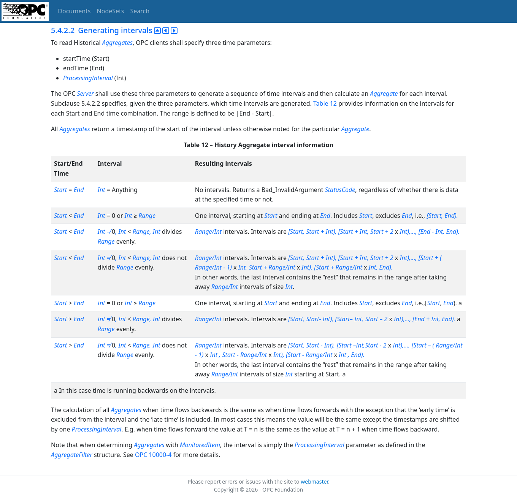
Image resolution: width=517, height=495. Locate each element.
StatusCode (340, 190)
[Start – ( (424, 345)
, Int (120, 231)
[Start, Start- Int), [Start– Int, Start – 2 (338, 319)
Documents (74, 11)
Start (60, 190)
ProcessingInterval (88, 78)
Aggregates (117, 42)
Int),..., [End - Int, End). (430, 231)
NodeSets (110, 11)
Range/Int (208, 231)
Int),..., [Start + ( (420, 258)
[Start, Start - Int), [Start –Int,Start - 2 (338, 345)
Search (140, 11)
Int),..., (401, 345)
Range (146, 215)
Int (101, 190)
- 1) (227, 267)
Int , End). (352, 355)
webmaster (314, 481)
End (79, 190)
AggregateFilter (71, 455)
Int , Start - (225, 355)
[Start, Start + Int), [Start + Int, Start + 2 (341, 231)
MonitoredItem (200, 445)
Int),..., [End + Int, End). (425, 319)
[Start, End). (442, 215)
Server (85, 93)
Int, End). (381, 267)
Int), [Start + (318, 267)
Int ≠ (105, 231)
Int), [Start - (289, 355)
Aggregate (384, 93)
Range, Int (147, 231)
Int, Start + (253, 267)
